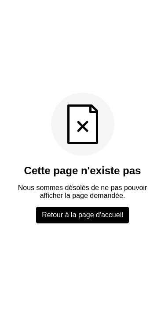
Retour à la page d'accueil (82, 215)
